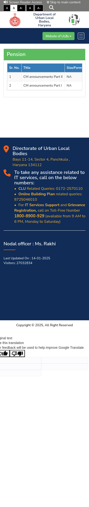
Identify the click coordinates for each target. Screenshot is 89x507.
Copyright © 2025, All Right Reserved (44, 325)
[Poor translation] (17, 353)
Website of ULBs (58, 36)
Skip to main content (64, 2)
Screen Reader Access (23, 2)
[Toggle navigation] (81, 36)
